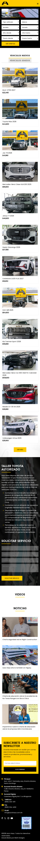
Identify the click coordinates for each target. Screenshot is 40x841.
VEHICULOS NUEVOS (20, 55)
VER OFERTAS (10, 44)
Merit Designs (19, 838)
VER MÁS (20, 450)
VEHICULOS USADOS (20, 60)
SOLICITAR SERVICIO (12, 578)
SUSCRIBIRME (20, 769)
